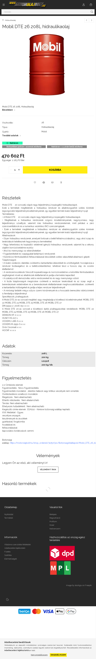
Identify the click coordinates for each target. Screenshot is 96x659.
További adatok (10, 135)
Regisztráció (55, 518)
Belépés (53, 514)
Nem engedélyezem (39, 655)
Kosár (52, 525)
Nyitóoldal (8, 514)
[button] (35, 182)
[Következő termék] (91, 20)
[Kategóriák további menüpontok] (3, 4)
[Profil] (83, 4)
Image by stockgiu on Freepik (79, 585)
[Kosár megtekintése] (91, 4)
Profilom (53, 521)
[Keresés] (48, 11)
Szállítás (8, 555)
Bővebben (7, 110)
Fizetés (7, 552)
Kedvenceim (55, 529)
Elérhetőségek (10, 559)
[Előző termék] (86, 20)
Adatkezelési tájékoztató (14, 548)
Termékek (8, 518)
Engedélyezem (58, 655)
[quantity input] (15, 169)
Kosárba (55, 169)
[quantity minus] (11, 169)
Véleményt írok (48, 470)
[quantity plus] (19, 169)
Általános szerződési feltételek (17, 544)
